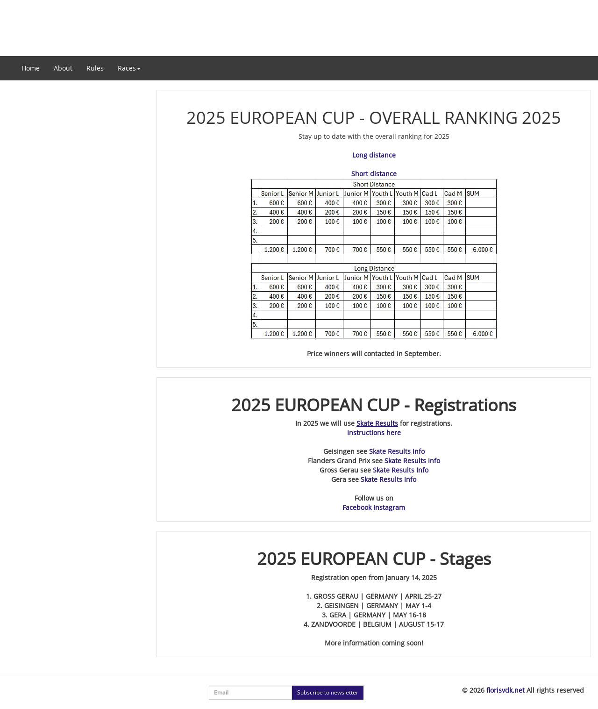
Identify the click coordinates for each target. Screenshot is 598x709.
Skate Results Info (397, 451)
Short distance (374, 173)
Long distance (374, 154)
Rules (95, 68)
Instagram (389, 507)
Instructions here (374, 432)
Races (129, 68)
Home (30, 68)
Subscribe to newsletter (327, 692)
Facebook (356, 507)
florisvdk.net (505, 690)
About (63, 68)
